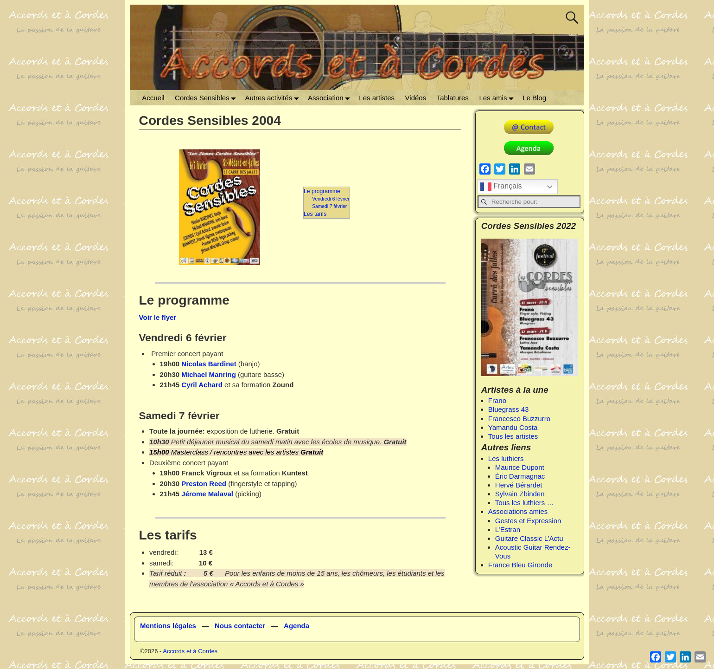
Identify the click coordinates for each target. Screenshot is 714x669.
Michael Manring (207, 374)
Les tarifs (315, 214)
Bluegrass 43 (508, 409)
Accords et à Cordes (190, 651)
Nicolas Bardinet (208, 364)
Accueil (153, 98)
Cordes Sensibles (207, 97)
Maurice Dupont (519, 467)
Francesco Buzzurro (519, 418)
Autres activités (273, 97)
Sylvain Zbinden (520, 494)
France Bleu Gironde (520, 565)
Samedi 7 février (329, 206)
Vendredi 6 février (331, 198)
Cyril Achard (202, 385)
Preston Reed (203, 483)
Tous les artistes (513, 436)
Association (331, 97)
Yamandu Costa (512, 427)
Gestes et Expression (528, 521)
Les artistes (377, 98)
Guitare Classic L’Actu (529, 538)
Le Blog (534, 98)
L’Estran (507, 529)
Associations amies (518, 511)
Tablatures (453, 98)
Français (501, 186)
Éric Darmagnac (520, 476)
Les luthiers (506, 458)
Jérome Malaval (207, 494)
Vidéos (416, 98)
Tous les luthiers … (524, 503)
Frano (497, 400)
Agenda (296, 626)
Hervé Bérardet (518, 485)
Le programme (322, 191)
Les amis (498, 97)
